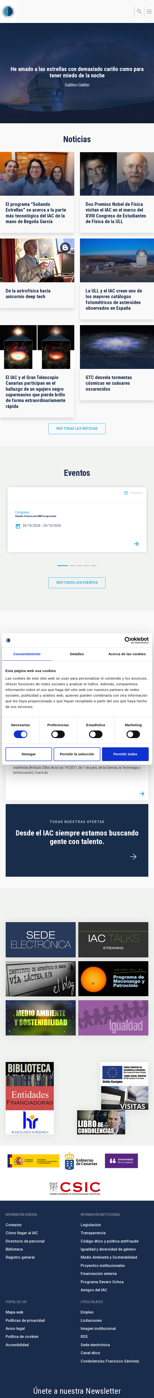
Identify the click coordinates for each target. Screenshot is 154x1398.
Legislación (91, 1225)
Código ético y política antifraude (109, 1241)
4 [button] (86, 565)
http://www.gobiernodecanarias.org (80, 1160)
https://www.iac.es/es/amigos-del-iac (113, 979)
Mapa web (14, 1312)
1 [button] (62, 565)
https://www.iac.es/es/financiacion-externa (30, 1098)
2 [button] (72, 565)
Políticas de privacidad (25, 1320)
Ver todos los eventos (77, 582)
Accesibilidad (17, 1345)
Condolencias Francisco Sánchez (110, 1361)
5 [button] (94, 565)
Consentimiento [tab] (27, 654)
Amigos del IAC (94, 1290)
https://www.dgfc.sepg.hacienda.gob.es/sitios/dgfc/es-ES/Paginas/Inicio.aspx (124, 1074)
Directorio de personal (25, 1241)
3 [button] (79, 565)
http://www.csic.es (74, 1188)
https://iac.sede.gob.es (41, 939)
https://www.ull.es (122, 1160)
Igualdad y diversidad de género (108, 1249)
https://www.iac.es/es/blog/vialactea (41, 979)
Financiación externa (99, 1273)
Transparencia (93, 1233)
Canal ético (90, 1353)
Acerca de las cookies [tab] (127, 654)
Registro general (20, 1257)
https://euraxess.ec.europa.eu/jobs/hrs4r (30, 1122)
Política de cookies (22, 1336)
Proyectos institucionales (103, 1265)
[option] (77, 519)
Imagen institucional (98, 1328)
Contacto (14, 1225)
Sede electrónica (95, 1345)
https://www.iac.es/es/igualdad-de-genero (113, 1017)
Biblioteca (14, 1249)
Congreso (22, 512)
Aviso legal (15, 1328)
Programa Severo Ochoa (102, 1282)
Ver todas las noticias (77, 428)
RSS (84, 1336)
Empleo (87, 1312)
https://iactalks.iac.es (113, 939)
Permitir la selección (77, 754)
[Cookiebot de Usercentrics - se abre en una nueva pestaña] (128, 640)
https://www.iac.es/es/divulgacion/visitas (124, 1098)
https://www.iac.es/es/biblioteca (30, 1074)
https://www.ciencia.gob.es (33, 1161)
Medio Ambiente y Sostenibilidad (109, 1257)
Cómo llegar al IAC (22, 1233)
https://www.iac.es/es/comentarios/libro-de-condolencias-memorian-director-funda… (101, 1122)
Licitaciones (91, 1320)
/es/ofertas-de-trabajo (133, 857)
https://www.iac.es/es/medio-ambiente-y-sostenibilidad (41, 1017)
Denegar (29, 754)
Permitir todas (125, 754)
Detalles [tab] (77, 654)
